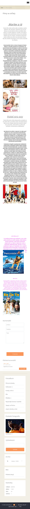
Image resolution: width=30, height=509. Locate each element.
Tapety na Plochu (10, 405)
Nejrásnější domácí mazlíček (13, 401)
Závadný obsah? (22, 505)
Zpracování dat (13, 506)
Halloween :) (9, 387)
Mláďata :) (8, 398)
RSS (20, 506)
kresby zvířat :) (10, 390)
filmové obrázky (10, 383)
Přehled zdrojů (10, 474)
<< (8, 461)
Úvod (2, 7)
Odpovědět (22, 368)
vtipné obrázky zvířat (11, 409)
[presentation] (15, 347)
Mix (7, 394)
